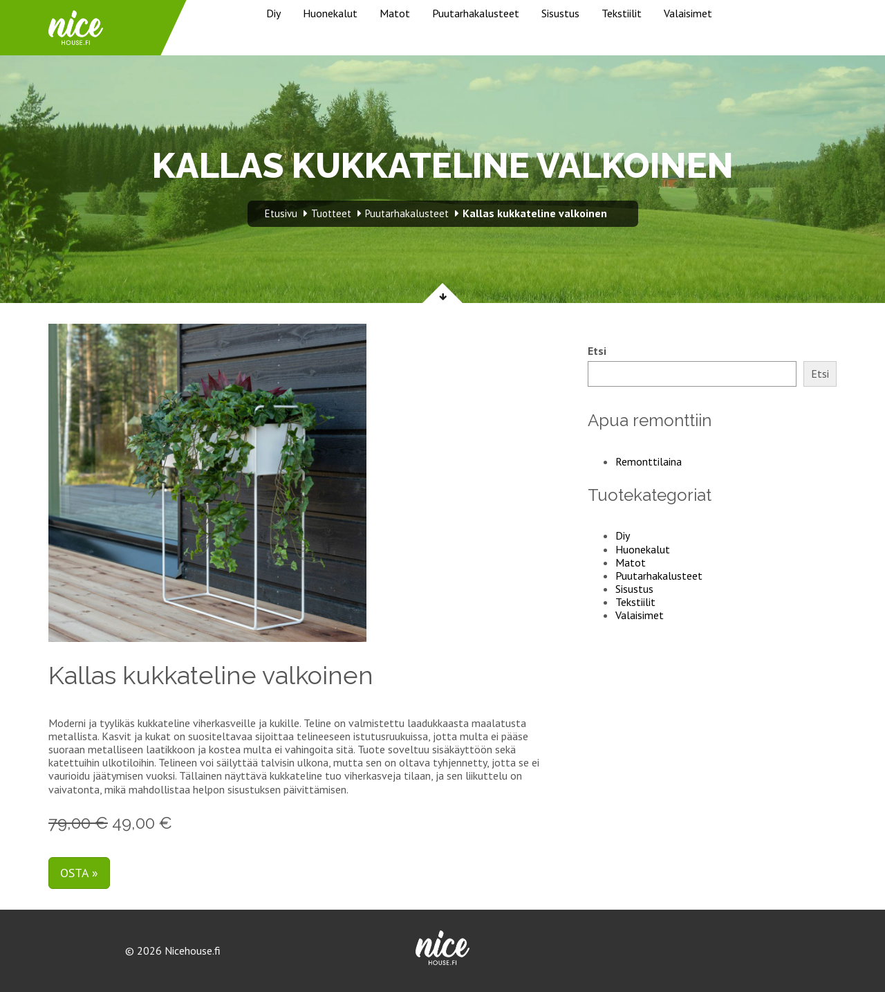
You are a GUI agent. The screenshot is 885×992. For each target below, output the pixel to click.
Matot (395, 13)
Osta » (79, 873)
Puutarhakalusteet (475, 13)
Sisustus (560, 13)
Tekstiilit (622, 13)
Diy (273, 13)
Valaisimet (688, 13)
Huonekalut (330, 13)
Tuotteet (331, 213)
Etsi (597, 351)
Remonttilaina (648, 461)
